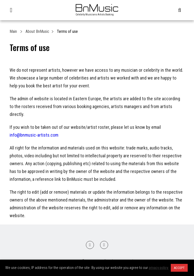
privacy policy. (159, 267)
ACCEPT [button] (179, 268)
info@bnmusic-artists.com (34, 135)
